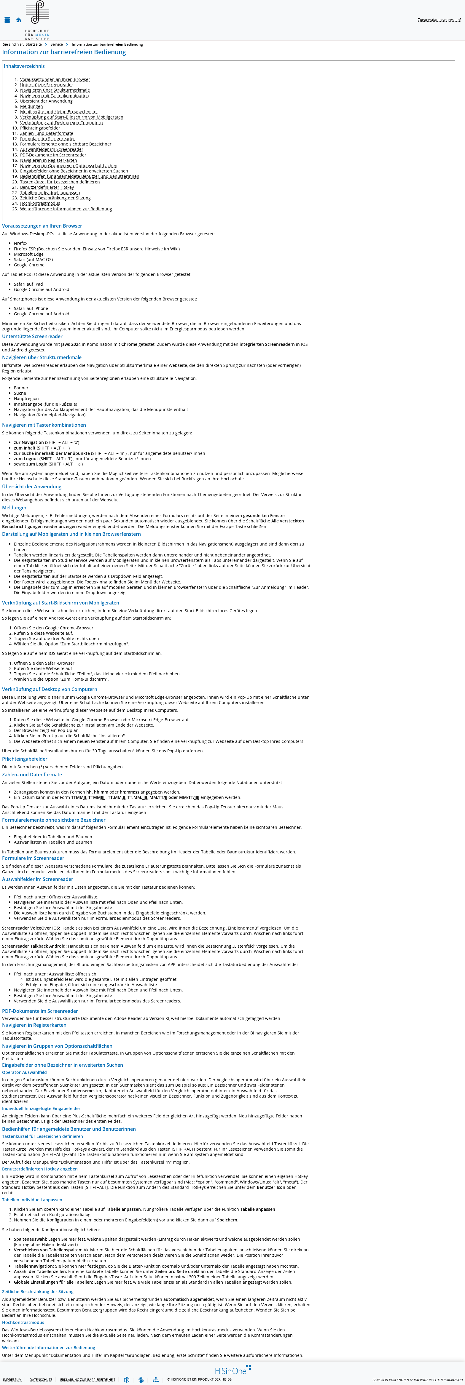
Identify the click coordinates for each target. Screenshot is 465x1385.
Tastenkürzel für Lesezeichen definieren (60, 182)
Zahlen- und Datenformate (46, 133)
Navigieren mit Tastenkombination (54, 95)
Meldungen (31, 106)
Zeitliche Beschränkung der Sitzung (55, 198)
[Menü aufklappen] (7, 20)
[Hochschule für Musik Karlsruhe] (37, 20)
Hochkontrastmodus (40, 203)
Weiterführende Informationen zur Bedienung (66, 209)
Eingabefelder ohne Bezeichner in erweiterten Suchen (74, 171)
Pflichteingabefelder (40, 128)
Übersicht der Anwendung (46, 101)
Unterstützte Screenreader (46, 84)
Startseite (34, 44)
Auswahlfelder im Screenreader (51, 149)
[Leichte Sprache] (126, 1380)
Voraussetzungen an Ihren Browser (55, 79)
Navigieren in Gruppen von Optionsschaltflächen (68, 165)
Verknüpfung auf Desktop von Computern (61, 122)
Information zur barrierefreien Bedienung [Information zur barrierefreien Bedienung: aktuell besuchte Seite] (107, 44)
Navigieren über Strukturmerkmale (55, 90)
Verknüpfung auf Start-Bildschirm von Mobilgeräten (71, 117)
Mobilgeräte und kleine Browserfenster (59, 111)
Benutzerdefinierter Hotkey (47, 187)
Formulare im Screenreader (47, 138)
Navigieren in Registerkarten (48, 160)
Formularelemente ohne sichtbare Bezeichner (66, 144)
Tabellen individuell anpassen (50, 192)
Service (57, 44)
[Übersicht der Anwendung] (156, 1380)
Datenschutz (41, 1379)
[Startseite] (18, 20)
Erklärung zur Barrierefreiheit (87, 1379)
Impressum (12, 1379)
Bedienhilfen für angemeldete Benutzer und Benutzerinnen (79, 176)
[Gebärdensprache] (141, 1380)
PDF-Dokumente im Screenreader (53, 155)
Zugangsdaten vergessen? (439, 19)
